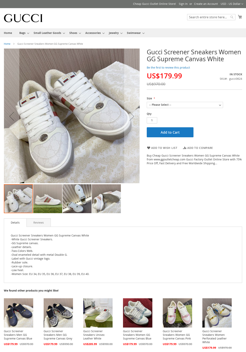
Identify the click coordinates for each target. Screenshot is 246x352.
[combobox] (211, 17)
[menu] (123, 32)
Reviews (38, 222)
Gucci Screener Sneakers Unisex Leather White (93, 334)
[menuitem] (8, 32)
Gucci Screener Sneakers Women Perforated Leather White (214, 336)
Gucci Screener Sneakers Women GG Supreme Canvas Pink (177, 334)
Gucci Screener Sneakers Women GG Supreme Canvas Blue (137, 334)
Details (15, 222)
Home (7, 43)
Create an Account (206, 4)
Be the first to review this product (168, 67)
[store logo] (23, 18)
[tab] (15, 222)
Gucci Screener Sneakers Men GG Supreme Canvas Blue (18, 334)
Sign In (183, 4)
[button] (232, 4)
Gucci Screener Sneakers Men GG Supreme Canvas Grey (58, 334)
